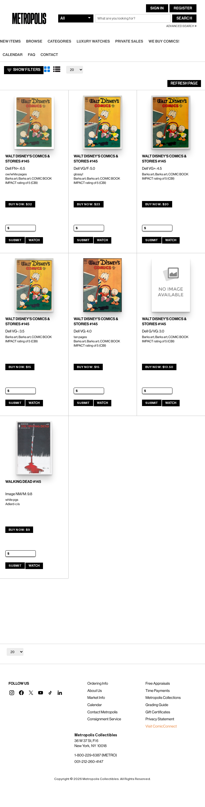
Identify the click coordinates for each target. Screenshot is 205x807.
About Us (94, 691)
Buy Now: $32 (20, 204)
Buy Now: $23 (88, 204)
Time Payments (157, 691)
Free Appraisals (157, 683)
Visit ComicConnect (161, 726)
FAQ (31, 55)
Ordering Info (97, 683)
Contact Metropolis (102, 712)
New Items (10, 41)
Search (184, 18)
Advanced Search (180, 26)
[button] (12, 692)
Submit (15, 240)
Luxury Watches (93, 41)
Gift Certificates (157, 712)
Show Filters (23, 70)
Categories (59, 41)
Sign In (157, 8)
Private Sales (129, 41)
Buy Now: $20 (157, 204)
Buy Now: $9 (19, 529)
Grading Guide (156, 705)
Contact (49, 55)
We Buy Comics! (164, 41)
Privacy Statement (159, 719)
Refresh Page (184, 83)
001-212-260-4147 (88, 762)
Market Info (96, 698)
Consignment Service (104, 719)
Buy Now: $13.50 (159, 367)
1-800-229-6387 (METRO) (95, 755)
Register (183, 8)
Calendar (13, 55)
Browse (34, 41)
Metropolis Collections (163, 698)
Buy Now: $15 (20, 367)
